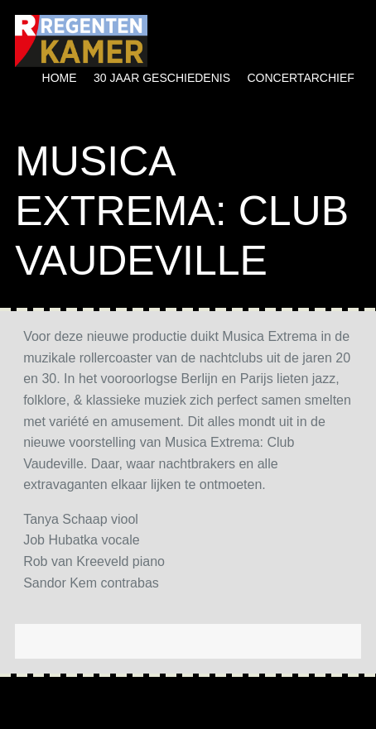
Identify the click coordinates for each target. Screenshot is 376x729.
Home (59, 77)
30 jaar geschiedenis (162, 77)
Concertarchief (300, 77)
